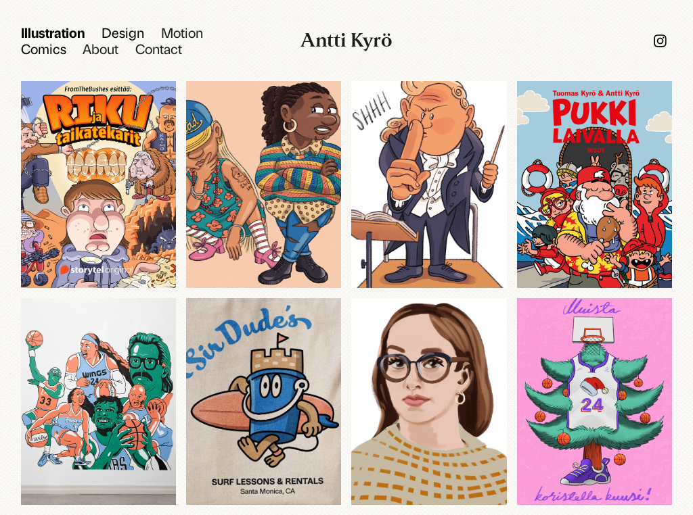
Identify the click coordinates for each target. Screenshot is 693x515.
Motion (182, 32)
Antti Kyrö (346, 40)
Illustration (53, 32)
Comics (43, 48)
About (100, 48)
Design (123, 32)
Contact (158, 48)
